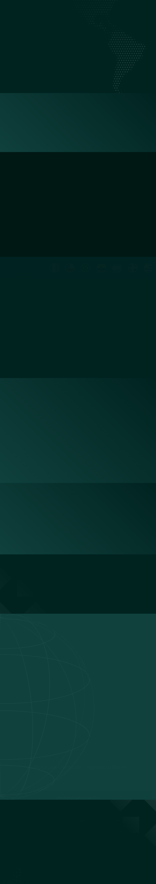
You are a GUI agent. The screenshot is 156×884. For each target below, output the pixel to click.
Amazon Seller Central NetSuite (128, 850)
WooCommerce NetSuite (125, 836)
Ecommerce (82, 5)
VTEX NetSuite (121, 855)
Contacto (131, 5)
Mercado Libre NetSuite (125, 831)
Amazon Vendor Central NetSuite (129, 845)
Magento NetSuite (122, 840)
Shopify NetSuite (122, 826)
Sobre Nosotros (65, 5)
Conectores (96, 5)
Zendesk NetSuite (122, 860)
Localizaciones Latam (114, 5)
